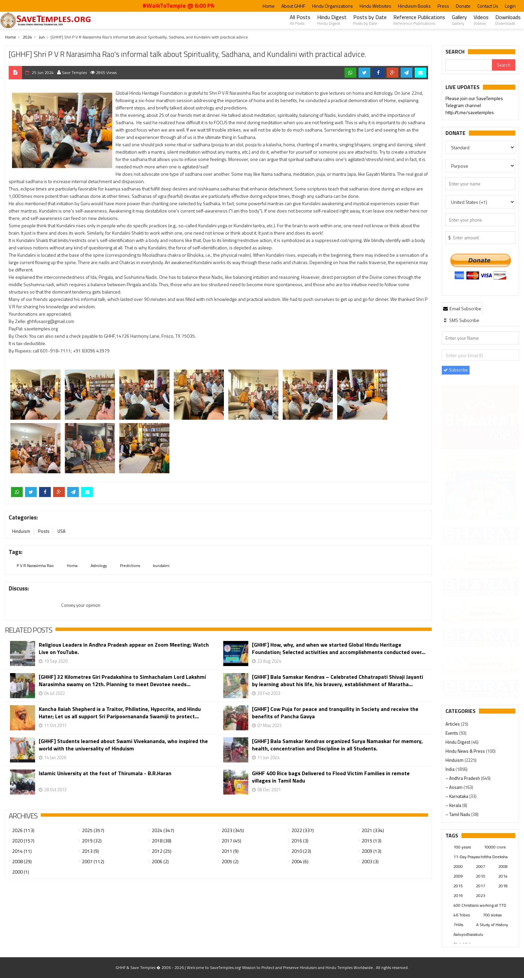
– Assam (454, 787)
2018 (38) (161, 840)
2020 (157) (23, 840)
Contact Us (487, 5)
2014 (503, 876)
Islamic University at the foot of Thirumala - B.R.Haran (105, 773)
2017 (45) (231, 840)
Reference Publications (419, 19)
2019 (458, 895)
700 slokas (492, 915)
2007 (480, 866)
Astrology (99, 565)
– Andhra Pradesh (463, 778)
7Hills (458, 924)
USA (61, 531)
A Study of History (492, 924)
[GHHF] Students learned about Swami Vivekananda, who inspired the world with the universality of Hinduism (123, 744)
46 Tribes (461, 915)
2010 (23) (301, 850)
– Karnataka (457, 796)
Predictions (130, 565)
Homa (72, 565)
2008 (503, 866)
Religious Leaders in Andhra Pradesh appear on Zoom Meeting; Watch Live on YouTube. (124, 648)
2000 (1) (20, 871)
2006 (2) (160, 861)
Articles (453, 724)
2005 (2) (230, 861)
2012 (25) (161, 850)
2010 (480, 876)
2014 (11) (22, 850)
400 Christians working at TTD (479, 905)
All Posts (300, 19)
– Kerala (453, 805)
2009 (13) (371, 850)
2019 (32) (92, 840)
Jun (42, 37)
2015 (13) (371, 840)
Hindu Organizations (332, 5)
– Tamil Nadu (458, 814)
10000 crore (495, 847)
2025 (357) (93, 830)
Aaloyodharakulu (468, 934)
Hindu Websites (375, 5)
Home (269, 5)
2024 (27, 37)
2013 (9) (90, 850)
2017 (480, 886)
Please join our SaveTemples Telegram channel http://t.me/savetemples (474, 105)
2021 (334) (373, 830)
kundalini (161, 565)
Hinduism (21, 531)
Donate (463, 5)
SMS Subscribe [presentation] (461, 320)
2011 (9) (230, 850)
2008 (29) (22, 861)
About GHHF (293, 5)
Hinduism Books (414, 5)
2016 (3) (299, 840)
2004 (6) (299, 861)
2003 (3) (370, 861)
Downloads (508, 19)
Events (452, 733)
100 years (462, 847)
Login (510, 5)
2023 (480, 895)
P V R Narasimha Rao (35, 565)
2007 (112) (93, 861)
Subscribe (455, 369)
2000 (458, 866)
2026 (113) (23, 830)
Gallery (459, 19)
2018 (503, 886)
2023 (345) (233, 830)
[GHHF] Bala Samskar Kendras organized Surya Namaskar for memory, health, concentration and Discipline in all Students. (337, 744)
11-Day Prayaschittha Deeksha (480, 856)
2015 (458, 886)
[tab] (462, 308)
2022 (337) (302, 830)
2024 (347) (163, 830)
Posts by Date (370, 19)
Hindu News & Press (465, 751)
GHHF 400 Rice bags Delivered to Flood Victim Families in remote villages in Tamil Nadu (331, 776)
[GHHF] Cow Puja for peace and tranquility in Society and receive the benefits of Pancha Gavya (335, 712)
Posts (43, 531)
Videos (481, 19)
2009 (458, 876)
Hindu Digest (332, 19)
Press (443, 5)
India (450, 769)
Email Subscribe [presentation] (462, 308)
